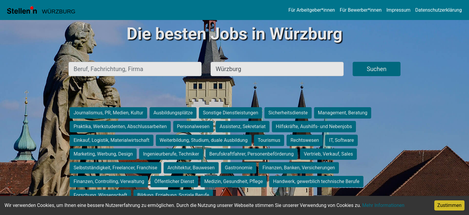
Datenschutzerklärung (438, 10)
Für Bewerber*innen (361, 10)
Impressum (398, 10)
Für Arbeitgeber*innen (311, 10)
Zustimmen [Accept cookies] (449, 205)
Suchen (376, 69)
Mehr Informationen (383, 205)
